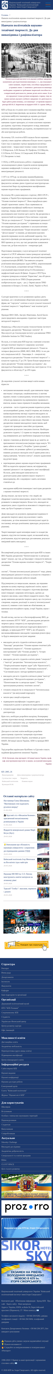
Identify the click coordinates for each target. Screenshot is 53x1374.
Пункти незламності (12, 1344)
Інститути (5, 982)
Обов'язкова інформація (25, 1301)
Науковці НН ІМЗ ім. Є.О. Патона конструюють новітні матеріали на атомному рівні (18, 877)
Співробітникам (8, 1133)
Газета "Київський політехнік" (14, 1091)
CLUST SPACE (7, 1164)
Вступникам (6, 1111)
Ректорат (5, 968)
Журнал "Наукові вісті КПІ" (13, 1095)
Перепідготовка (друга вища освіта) (16, 1051)
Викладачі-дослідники (10, 1147)
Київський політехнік (10, 781)
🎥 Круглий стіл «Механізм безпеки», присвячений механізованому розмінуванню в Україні (20, 818)
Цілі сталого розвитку (10, 1169)
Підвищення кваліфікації (11, 1055)
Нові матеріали (24, 1304)
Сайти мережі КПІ (9, 1069)
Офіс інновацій (7, 1030)
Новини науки (27, 781)
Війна (3, 1160)
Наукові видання (8, 1073)
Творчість (24, 778)
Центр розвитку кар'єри (11, 1026)
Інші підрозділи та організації (13, 995)
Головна (4, 15)
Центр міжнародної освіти (12, 1060)
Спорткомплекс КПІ (9, 1013)
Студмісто (5, 1017)
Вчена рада (6, 973)
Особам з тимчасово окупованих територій (19, 1116)
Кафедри (5, 990)
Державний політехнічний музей (15, 1004)
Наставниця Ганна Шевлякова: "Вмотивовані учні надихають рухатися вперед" (17, 804)
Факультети (6, 986)
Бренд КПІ (41, 1301)
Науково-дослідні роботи (11, 1082)
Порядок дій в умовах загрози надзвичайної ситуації (26, 1341)
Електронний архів (9, 1086)
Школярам (5, 1107)
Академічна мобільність (11, 1046)
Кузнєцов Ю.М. (8, 784)
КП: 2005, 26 (6, 772)
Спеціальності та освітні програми (16, 1156)
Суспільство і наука (9, 778)
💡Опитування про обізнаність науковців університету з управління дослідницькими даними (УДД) (19, 848)
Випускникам (7, 1129)
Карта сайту (12, 1304)
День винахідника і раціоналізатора (30, 775)
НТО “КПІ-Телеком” (10, 1008)
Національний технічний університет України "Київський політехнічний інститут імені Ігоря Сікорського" (24, 5)
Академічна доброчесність (12, 1151)
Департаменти (7, 977)
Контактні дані (7, 1301)
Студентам (5, 1125)
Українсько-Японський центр (13, 1021)
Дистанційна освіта (9, 1042)
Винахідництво (8, 775)
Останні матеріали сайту (18, 796)
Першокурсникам (8, 1120)
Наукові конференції (10, 1077)
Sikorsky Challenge (9, 1142)
